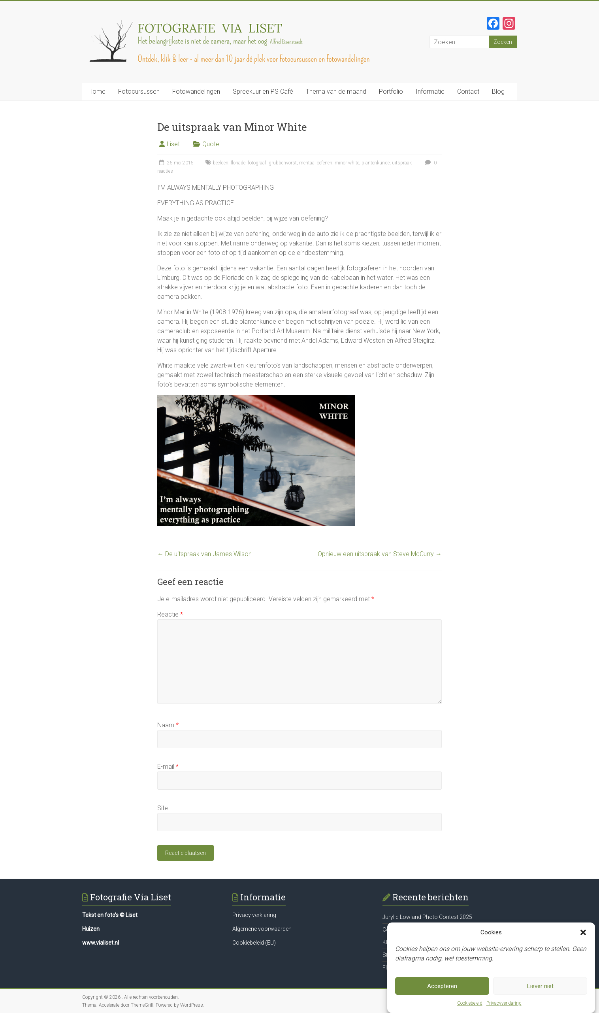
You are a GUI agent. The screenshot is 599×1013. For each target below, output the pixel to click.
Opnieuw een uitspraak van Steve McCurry (380, 554)
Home (97, 91)
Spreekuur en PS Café (263, 91)
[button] (583, 934)
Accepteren (442, 987)
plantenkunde (376, 163)
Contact (468, 91)
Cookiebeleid (469, 1004)
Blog (498, 91)
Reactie (170, 614)
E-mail (168, 766)
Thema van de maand (336, 91)
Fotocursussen (139, 91)
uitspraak (402, 163)
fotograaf (257, 163)
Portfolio (391, 91)
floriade (238, 163)
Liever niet (540, 987)
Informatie (430, 91)
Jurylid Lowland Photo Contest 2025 (427, 917)
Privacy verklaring (254, 915)
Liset (173, 144)
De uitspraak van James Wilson (204, 554)
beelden (220, 163)
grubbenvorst (283, 163)
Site (162, 808)
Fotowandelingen (196, 91)
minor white (347, 163)
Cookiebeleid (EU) (254, 942)
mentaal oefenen (315, 163)
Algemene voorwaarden (262, 929)
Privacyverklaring (504, 1004)
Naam (168, 725)
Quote (210, 144)
